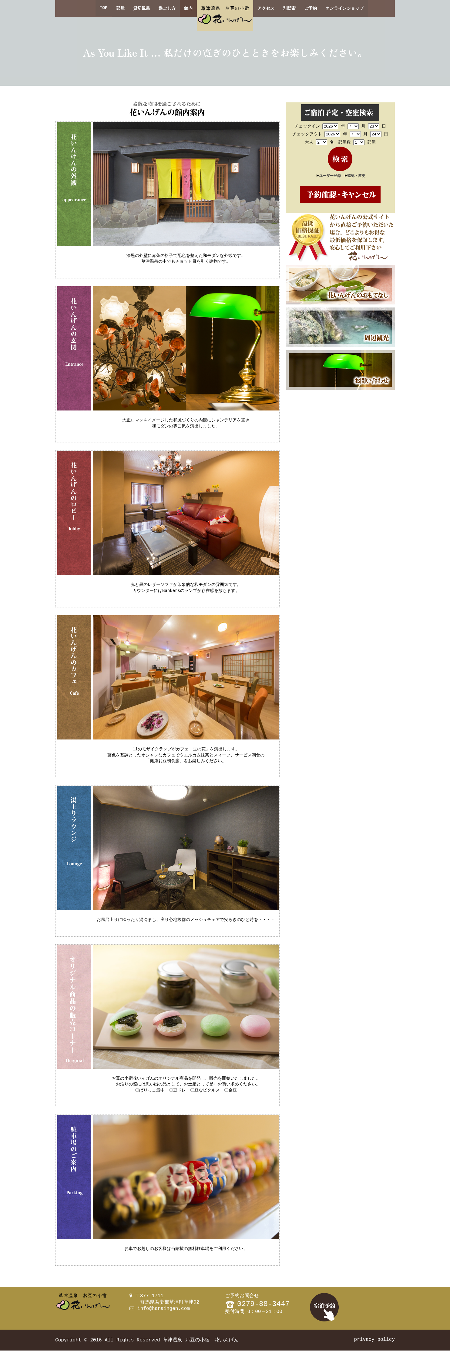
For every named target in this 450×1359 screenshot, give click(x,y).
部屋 (120, 8)
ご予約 (310, 8)
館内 (188, 8)
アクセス (265, 8)
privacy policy (374, 1348)
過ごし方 (167, 8)
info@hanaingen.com (163, 1317)
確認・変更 (356, 175)
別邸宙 (289, 8)
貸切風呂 (141, 8)
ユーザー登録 (330, 175)
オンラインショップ (344, 8)
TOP (104, 8)
